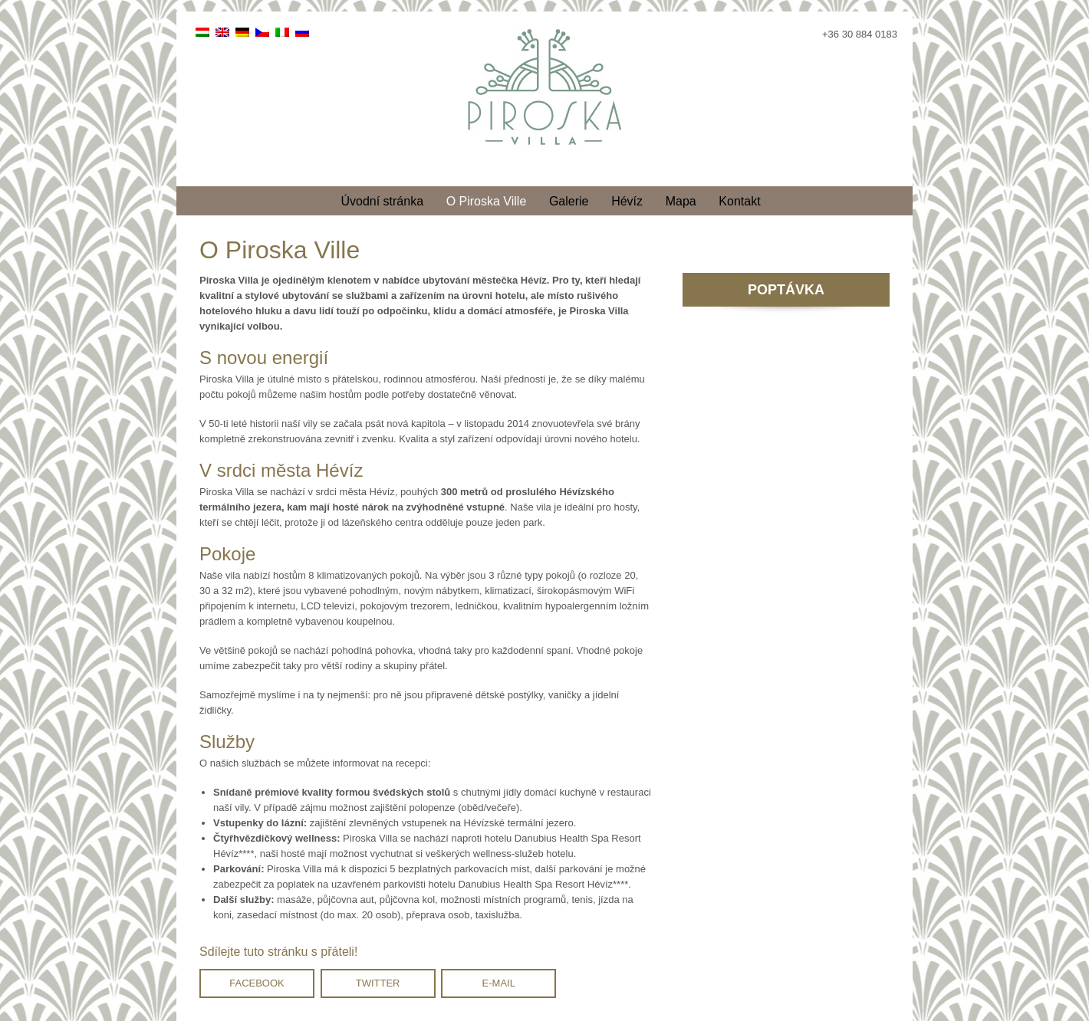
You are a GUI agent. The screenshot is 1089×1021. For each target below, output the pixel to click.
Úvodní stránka (382, 201)
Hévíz (627, 201)
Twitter (378, 983)
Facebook (257, 983)
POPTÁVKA (786, 289)
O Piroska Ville (486, 201)
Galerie (569, 201)
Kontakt (739, 201)
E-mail (498, 983)
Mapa (681, 201)
